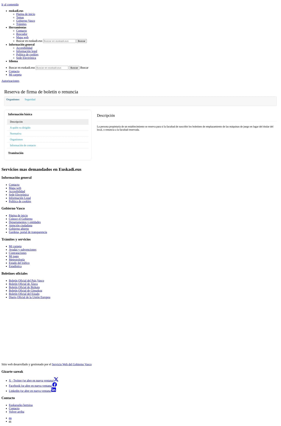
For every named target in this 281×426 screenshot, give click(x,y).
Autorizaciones (10, 80)
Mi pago (14, 256)
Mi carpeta (15, 74)
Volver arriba (16, 411)
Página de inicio (25, 14)
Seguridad (30, 99)
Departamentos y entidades (25, 222)
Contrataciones (17, 252)
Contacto (21, 30)
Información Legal (20, 198)
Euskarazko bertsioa (21, 405)
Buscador (21, 34)
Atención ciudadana (20, 225)
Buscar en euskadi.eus (29, 40)
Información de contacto (23, 145)
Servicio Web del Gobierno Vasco (72, 364)
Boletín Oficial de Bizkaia (24, 287)
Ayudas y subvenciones (22, 249)
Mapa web (22, 37)
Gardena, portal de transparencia (28, 232)
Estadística (15, 266)
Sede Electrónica (26, 57)
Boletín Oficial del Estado (24, 293)
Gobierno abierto (19, 228)
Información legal (26, 51)
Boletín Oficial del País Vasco (26, 280)
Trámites (21, 24)
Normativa (15, 133)
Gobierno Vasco (25, 20)
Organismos (16, 139)
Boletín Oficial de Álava (23, 283)
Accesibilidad (24, 47)
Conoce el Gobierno (21, 218)
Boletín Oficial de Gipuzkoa (25, 290)
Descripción (16, 121)
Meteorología (17, 259)
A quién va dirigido (20, 127)
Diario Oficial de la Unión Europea (29, 297)
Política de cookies (27, 54)
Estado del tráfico (19, 262)
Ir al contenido (10, 4)
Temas (20, 17)
